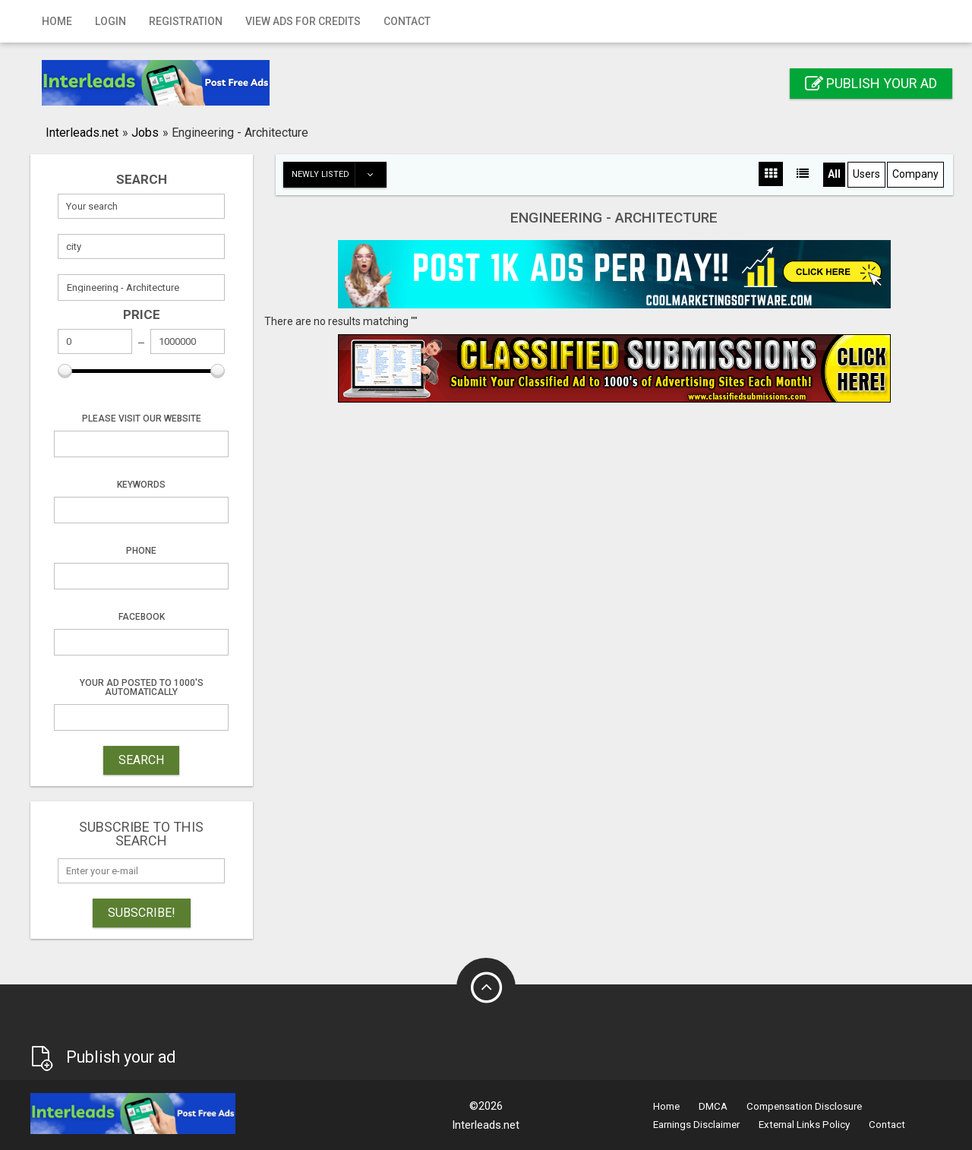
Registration (185, 21)
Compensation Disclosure (804, 1106)
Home (57, 21)
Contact (407, 21)
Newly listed (339, 175)
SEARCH (141, 760)
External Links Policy (804, 1124)
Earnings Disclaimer (696, 1124)
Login (110, 21)
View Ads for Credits (303, 21)
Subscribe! (141, 912)
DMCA (713, 1106)
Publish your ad (871, 83)
